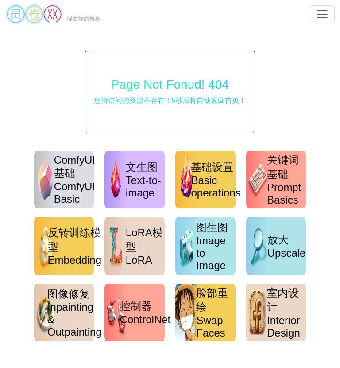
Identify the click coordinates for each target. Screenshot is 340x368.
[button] (322, 14)
